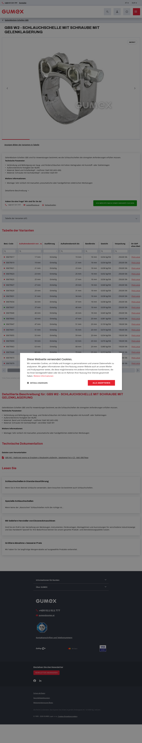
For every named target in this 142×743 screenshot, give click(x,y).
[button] (37, 383)
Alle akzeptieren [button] (101, 382)
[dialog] (71, 371)
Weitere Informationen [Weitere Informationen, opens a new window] (43, 375)
